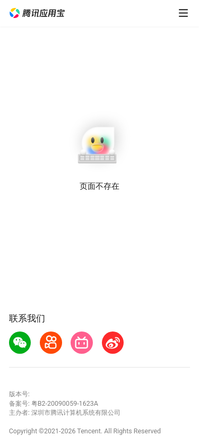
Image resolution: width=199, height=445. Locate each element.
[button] (37, 13)
